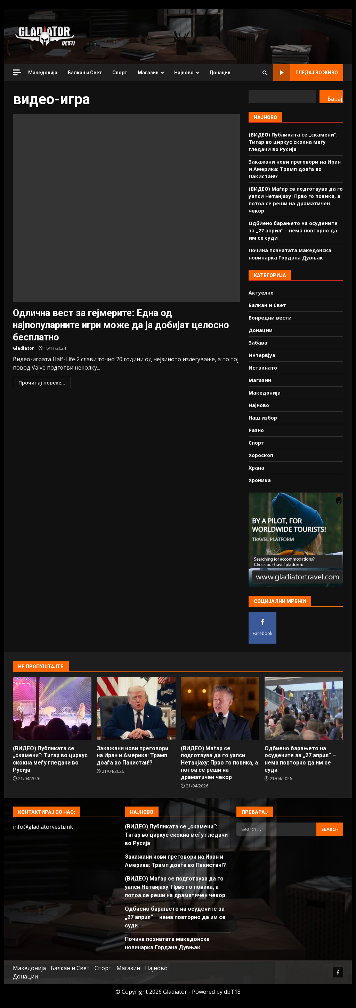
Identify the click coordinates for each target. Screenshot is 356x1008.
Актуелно (261, 292)
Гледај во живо (305, 72)
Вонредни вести (270, 317)
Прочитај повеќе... (41, 382)
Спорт (119, 72)
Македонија (42, 72)
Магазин (148, 72)
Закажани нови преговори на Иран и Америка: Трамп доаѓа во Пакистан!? (295, 169)
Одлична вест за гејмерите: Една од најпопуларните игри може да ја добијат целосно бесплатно (126, 208)
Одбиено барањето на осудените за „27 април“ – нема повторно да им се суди (293, 230)
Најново (184, 72)
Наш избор (263, 417)
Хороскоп (261, 455)
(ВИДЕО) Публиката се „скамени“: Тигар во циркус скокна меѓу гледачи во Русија (293, 141)
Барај (334, 98)
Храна (256, 467)
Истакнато (263, 367)
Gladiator (23, 348)
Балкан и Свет (85, 72)
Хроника (260, 480)
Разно (256, 430)
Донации (219, 72)
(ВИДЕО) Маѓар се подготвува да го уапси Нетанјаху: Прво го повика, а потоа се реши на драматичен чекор (220, 708)
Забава (258, 342)
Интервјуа (262, 355)
